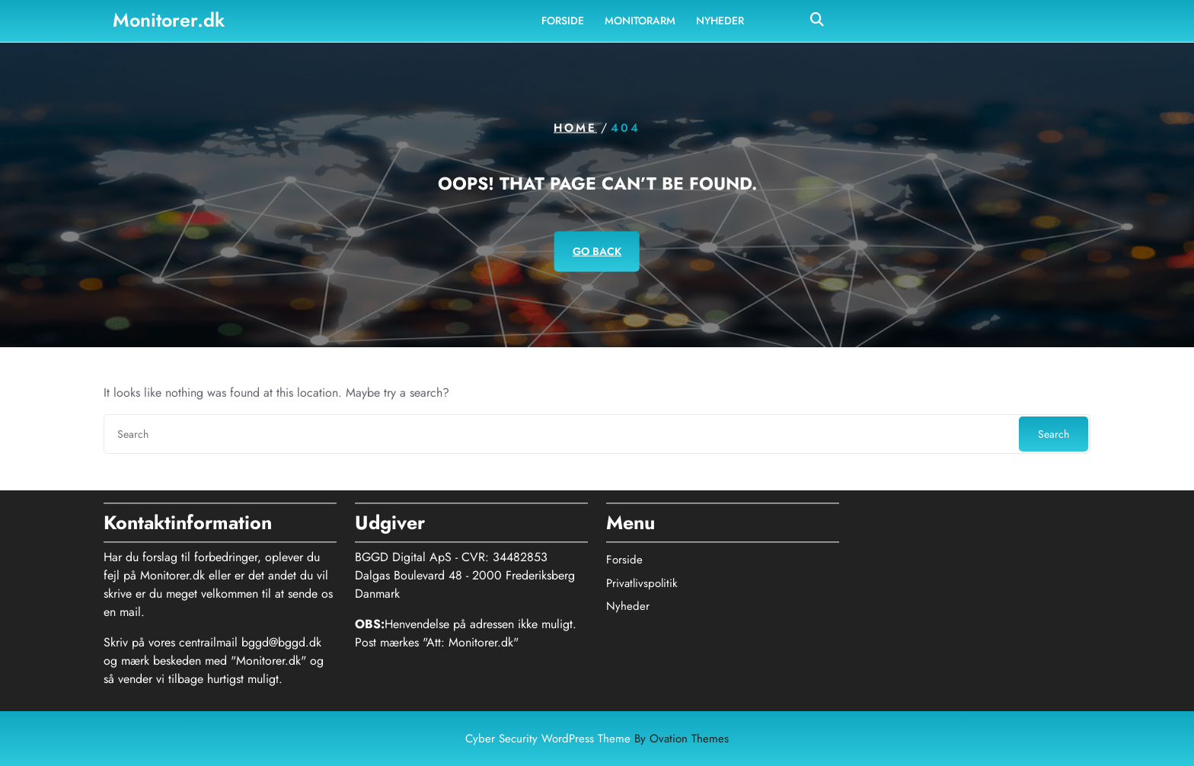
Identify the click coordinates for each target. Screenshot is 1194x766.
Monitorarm (640, 19)
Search (1053, 434)
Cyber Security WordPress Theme (597, 738)
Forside (562, 19)
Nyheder (720, 19)
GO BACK (597, 250)
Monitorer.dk (169, 19)
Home (575, 128)
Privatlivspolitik (642, 578)
